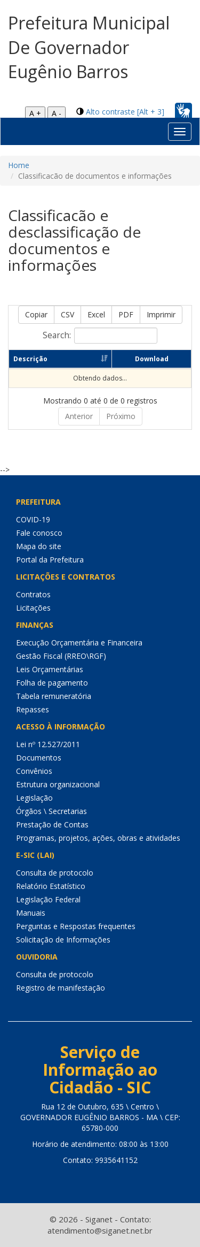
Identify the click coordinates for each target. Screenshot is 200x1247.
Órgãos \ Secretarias (51, 811)
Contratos (33, 594)
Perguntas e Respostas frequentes (75, 926)
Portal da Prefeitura (50, 559)
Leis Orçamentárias (49, 669)
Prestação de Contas (52, 824)
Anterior (79, 416)
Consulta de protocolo (54, 873)
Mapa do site (38, 546)
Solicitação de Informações (63, 939)
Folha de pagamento (52, 683)
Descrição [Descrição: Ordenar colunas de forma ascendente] (30, 358)
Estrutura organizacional (58, 784)
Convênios (34, 771)
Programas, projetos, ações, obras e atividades (98, 838)
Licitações (33, 608)
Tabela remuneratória (53, 696)
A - (56, 113)
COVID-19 (33, 519)
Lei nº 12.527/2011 (48, 744)
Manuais (30, 913)
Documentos (38, 757)
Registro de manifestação (60, 988)
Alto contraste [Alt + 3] (125, 112)
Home (18, 165)
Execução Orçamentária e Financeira (79, 642)
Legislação (34, 798)
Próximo (120, 416)
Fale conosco (39, 533)
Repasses (32, 709)
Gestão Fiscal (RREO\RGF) (61, 656)
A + (35, 113)
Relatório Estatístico (50, 886)
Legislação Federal (48, 899)
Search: (100, 336)
